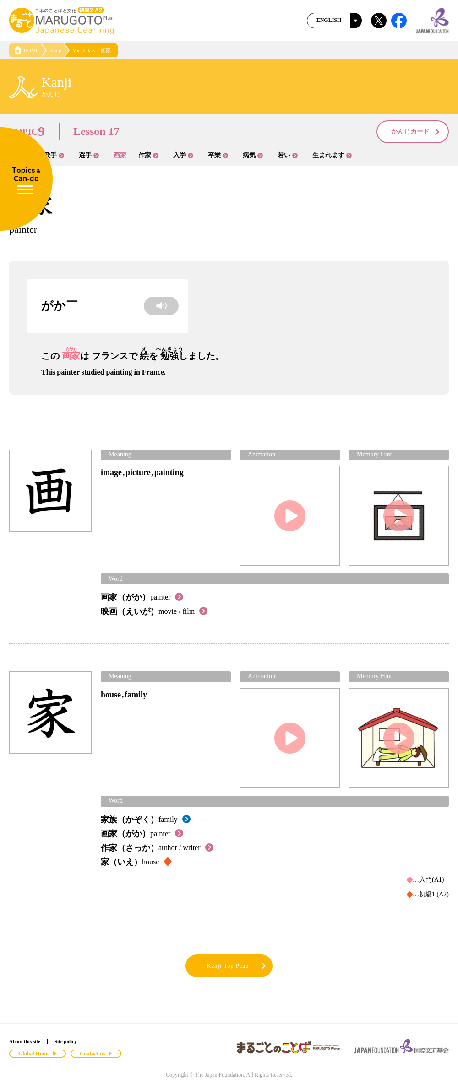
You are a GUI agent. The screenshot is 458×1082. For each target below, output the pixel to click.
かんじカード (416, 132)
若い (288, 155)
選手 (89, 155)
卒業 (218, 155)
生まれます (332, 155)
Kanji (55, 50)
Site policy (66, 1041)
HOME (26, 50)
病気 (253, 155)
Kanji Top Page (237, 966)
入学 (183, 155)
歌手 (54, 155)
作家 (148, 155)
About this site (24, 1041)
